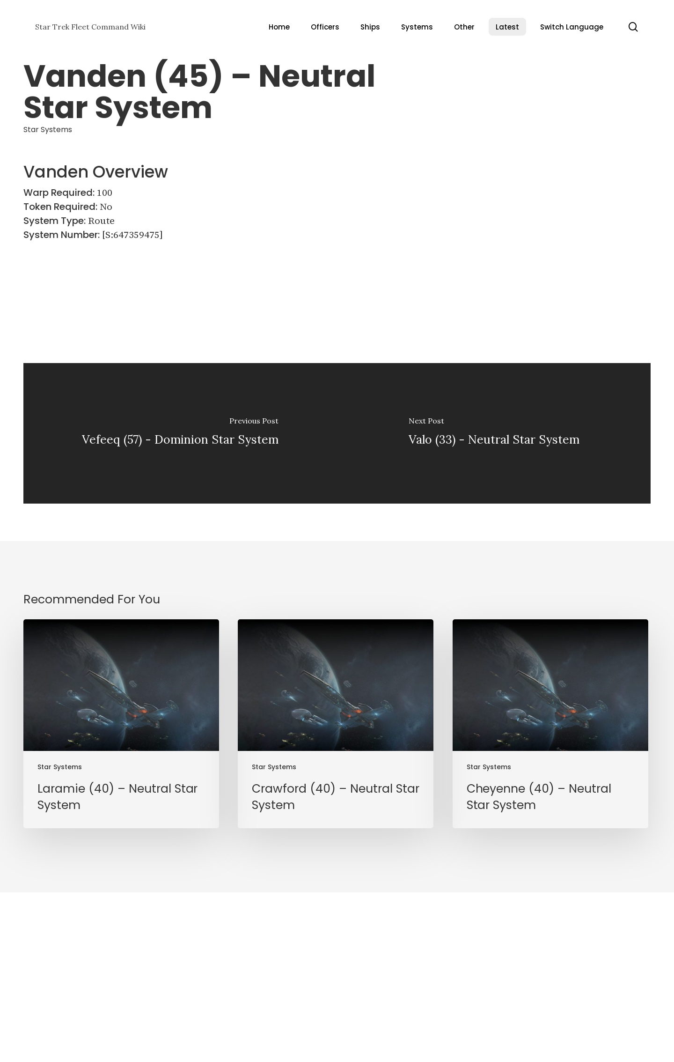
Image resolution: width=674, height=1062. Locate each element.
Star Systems (47, 129)
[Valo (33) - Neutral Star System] (494, 433)
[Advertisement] (564, 220)
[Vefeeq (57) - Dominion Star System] (180, 433)
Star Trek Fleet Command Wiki (90, 26)
